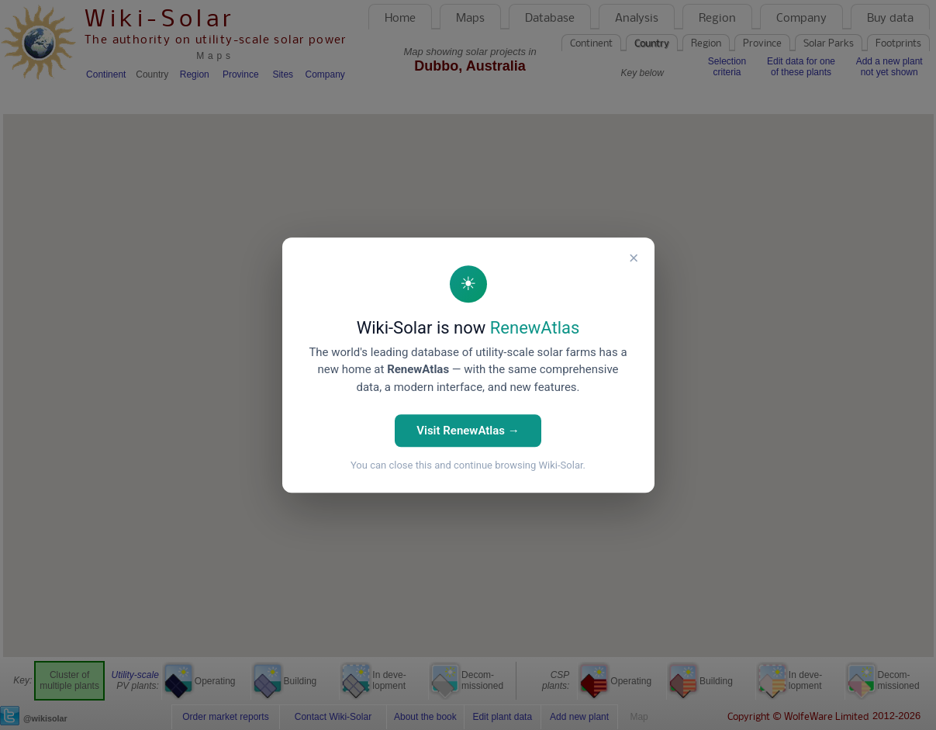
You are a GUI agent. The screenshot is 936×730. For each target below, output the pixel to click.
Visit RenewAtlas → (467, 431)
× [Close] (634, 258)
